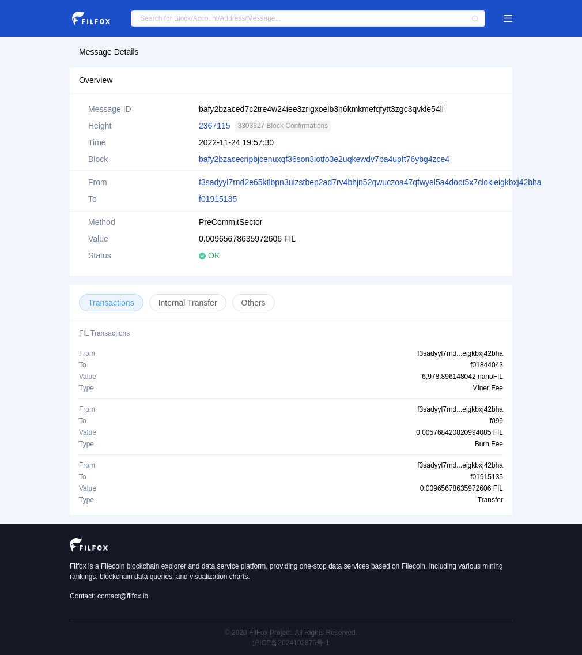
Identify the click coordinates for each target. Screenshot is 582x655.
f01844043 (486, 365)
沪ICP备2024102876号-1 (290, 643)
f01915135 (218, 199)
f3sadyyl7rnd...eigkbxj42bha (460, 353)
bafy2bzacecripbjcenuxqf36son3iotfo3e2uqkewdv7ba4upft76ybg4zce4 (324, 159)
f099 (496, 421)
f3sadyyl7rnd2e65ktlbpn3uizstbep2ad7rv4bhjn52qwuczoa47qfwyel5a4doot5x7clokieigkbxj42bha (370, 182)
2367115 (214, 125)
